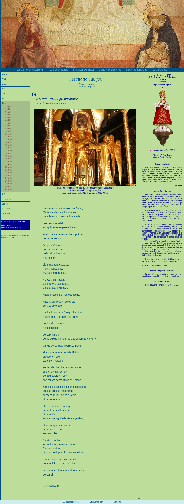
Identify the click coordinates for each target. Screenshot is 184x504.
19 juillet (8, 156)
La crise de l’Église (59, 70)
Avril (3, 89)
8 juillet (8, 126)
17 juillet (8, 151)
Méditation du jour (162, 281)
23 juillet (8, 167)
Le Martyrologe (160, 70)
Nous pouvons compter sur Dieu (158, 285)
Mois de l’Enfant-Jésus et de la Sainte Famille (162, 156)
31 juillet (8, 189)
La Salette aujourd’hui (136, 70)
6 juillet (8, 120)
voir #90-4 (164, 150)
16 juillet (8, 148)
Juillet (4, 103)
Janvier (5, 74)
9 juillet (8, 129)
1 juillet (8, 106)
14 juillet (8, 142)
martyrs (162, 79)
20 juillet (8, 159)
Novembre (6, 209)
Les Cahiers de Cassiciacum (31, 70)
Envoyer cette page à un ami (13, 222)
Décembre (6, 213)
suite (177, 285)
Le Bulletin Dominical (83, 70)
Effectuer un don (96, 502)
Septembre (6, 199)
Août (4, 194)
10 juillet (8, 131)
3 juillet (8, 112)
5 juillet (8, 117)
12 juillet (8, 137)
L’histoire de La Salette (110, 70)
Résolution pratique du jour (162, 271)
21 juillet (8, 162)
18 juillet (8, 153)
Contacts (117, 502)
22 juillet (8, 164)
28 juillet (8, 181)
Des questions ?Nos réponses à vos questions (13, 227)
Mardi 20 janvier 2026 (162, 75)
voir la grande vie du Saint (156, 265)
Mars (4, 84)
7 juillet (8, 123)
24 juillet (8, 170)
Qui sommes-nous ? (70, 502)
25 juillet (8, 173)
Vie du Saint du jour (162, 191)
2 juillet (8, 109)
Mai (3, 94)
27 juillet (8, 178)
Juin (3, 98)
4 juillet (8, 115)
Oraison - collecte (162, 164)
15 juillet (8, 145)
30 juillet (8, 186)
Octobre (5, 204)
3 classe (162, 82)
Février (5, 79)
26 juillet (8, 175)
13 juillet (8, 140)
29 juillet (8, 184)
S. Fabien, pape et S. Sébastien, (162, 77)
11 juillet (8, 134)
